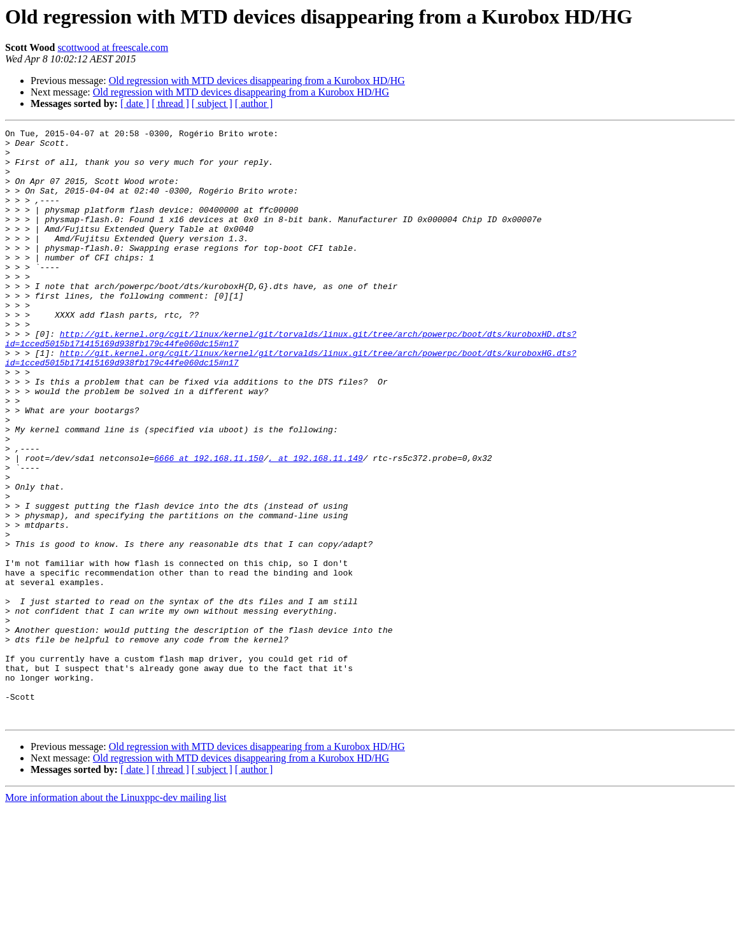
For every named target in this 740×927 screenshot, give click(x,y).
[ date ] (134, 103)
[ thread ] (170, 103)
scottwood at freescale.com (112, 47)
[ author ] (254, 103)
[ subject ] (212, 103)
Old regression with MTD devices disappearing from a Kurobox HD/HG (257, 80)
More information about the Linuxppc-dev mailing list (115, 915)
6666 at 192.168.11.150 (209, 524)
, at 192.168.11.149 (315, 524)
